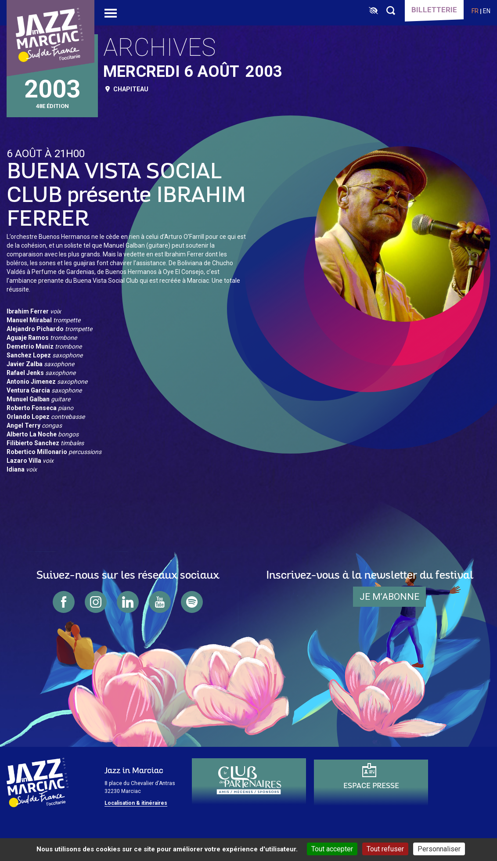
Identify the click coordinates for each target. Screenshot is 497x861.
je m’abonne (389, 596)
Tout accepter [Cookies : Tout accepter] (332, 849)
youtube (160, 602)
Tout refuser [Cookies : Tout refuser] (385, 849)
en (486, 10)
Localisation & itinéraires (135, 803)
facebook (64, 602)
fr (475, 10)
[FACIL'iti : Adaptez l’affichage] (373, 11)
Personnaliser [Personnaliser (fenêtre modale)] (439, 849)
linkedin (128, 602)
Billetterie (434, 9)
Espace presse (371, 786)
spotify (192, 602)
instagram (96, 602)
